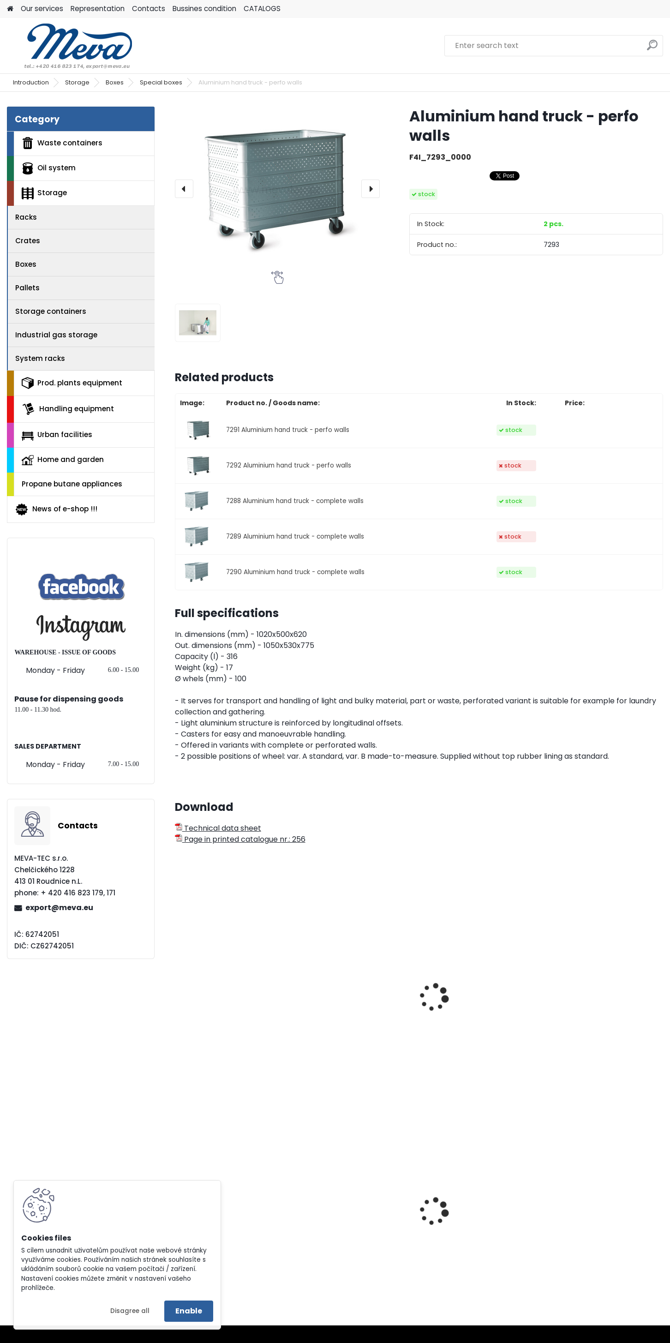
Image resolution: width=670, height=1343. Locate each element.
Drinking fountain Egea (222, 1228)
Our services (42, 8)
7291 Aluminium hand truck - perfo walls (287, 430)
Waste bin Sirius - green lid (353, 1235)
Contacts (148, 8)
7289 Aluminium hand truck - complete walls (295, 536)
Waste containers (62, 143)
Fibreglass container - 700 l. (603, 1020)
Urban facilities (57, 435)
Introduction (31, 82)
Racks (26, 217)
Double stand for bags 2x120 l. (480, 1238)
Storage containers (50, 311)
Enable (188, 1311)
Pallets (27, 288)
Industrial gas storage (56, 335)
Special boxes (161, 82)
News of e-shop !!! (56, 509)
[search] (652, 49)
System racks (40, 358)
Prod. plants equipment (72, 383)
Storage (77, 82)
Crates (27, 241)
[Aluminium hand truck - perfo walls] (277, 188)
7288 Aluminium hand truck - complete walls (295, 501)
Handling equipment (68, 409)
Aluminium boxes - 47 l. (347, 1020)
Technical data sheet (218, 828)
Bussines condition (204, 8)
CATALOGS (262, 8)
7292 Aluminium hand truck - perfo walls (288, 465)
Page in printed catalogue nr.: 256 (240, 839)
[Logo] (70, 46)
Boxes (115, 82)
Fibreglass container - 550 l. (479, 1020)
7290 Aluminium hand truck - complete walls (295, 572)
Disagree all (130, 1311)
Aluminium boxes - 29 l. (222, 1020)
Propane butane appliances (72, 484)
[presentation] (184, 189)
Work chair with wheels (593, 1228)
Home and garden (63, 460)
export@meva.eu (59, 907)
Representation (98, 8)
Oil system (49, 168)
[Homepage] (10, 9)
